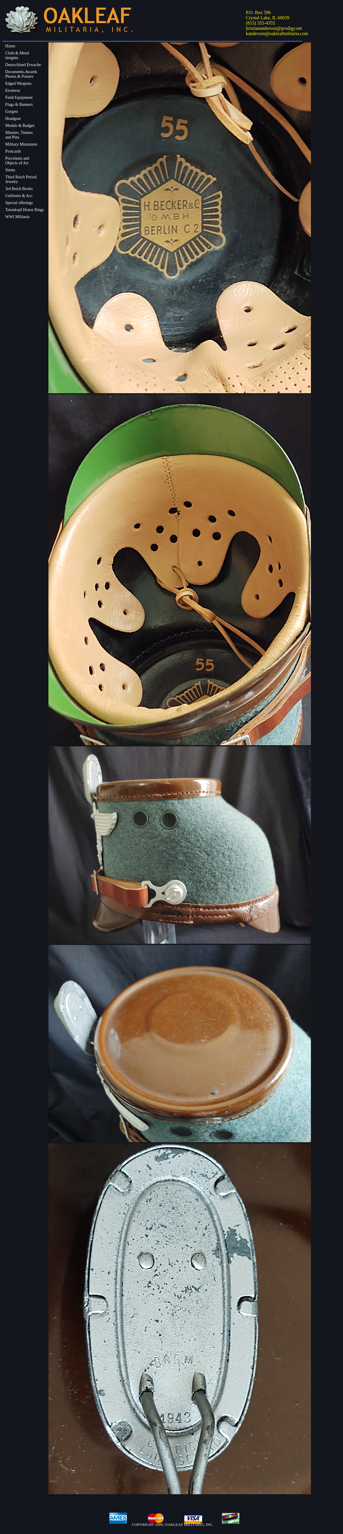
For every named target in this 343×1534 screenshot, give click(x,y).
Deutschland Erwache (23, 65)
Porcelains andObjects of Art (17, 160)
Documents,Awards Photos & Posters (21, 74)
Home (10, 46)
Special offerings (19, 203)
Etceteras (12, 90)
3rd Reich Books (19, 189)
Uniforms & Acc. (19, 196)
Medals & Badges (19, 125)
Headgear (13, 118)
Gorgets (11, 111)
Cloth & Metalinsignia (17, 55)
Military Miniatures (21, 144)
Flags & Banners (19, 104)
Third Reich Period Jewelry (20, 179)
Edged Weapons (18, 83)
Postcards (13, 151)
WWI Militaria (17, 217)
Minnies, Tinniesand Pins (19, 134)
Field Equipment (19, 97)
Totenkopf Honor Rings (24, 210)
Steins (10, 170)
